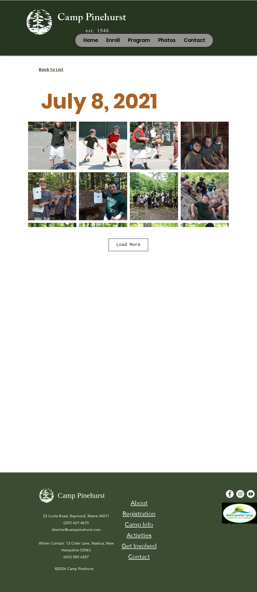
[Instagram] (240, 494)
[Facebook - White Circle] (230, 494)
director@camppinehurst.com (76, 529)
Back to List (51, 70)
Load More (128, 244)
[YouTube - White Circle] (251, 494)
